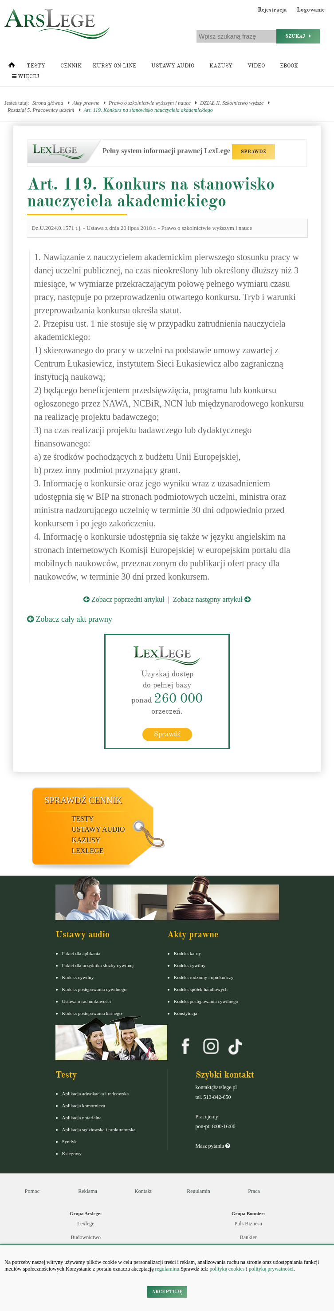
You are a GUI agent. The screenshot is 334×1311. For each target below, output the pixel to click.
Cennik (71, 66)
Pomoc (32, 1191)
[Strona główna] (11, 67)
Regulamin (198, 1191)
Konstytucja (185, 1012)
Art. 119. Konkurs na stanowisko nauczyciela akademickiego (148, 110)
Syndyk (69, 1141)
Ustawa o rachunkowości (86, 1000)
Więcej (25, 76)
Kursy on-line (114, 66)
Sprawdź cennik (83, 800)
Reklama (87, 1191)
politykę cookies (226, 1269)
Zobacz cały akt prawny (69, 619)
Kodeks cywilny (78, 976)
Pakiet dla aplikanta (81, 953)
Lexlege (85, 1223)
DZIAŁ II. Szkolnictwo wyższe (231, 103)
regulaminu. (167, 1269)
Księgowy (72, 1153)
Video (256, 66)
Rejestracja (272, 9)
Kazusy (220, 66)
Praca (254, 1191)
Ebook (289, 66)
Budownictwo (86, 1237)
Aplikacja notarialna (82, 1117)
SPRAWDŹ (253, 151)
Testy (36, 66)
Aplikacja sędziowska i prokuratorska (99, 1129)
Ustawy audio (172, 66)
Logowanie (311, 9)
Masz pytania (213, 1145)
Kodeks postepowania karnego (92, 1012)
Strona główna (47, 103)
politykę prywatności (271, 1269)
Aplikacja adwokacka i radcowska (95, 1093)
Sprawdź (167, 733)
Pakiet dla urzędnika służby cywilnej (98, 964)
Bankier (248, 1237)
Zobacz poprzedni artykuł (123, 599)
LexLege (88, 850)
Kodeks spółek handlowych (201, 988)
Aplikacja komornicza (83, 1105)
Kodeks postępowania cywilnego (94, 988)
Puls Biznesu (248, 1223)
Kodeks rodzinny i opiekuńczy (204, 976)
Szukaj (298, 36)
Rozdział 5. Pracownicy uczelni (41, 110)
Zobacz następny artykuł (212, 599)
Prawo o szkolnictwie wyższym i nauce (150, 103)
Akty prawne (86, 103)
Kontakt (143, 1191)
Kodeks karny (187, 953)
